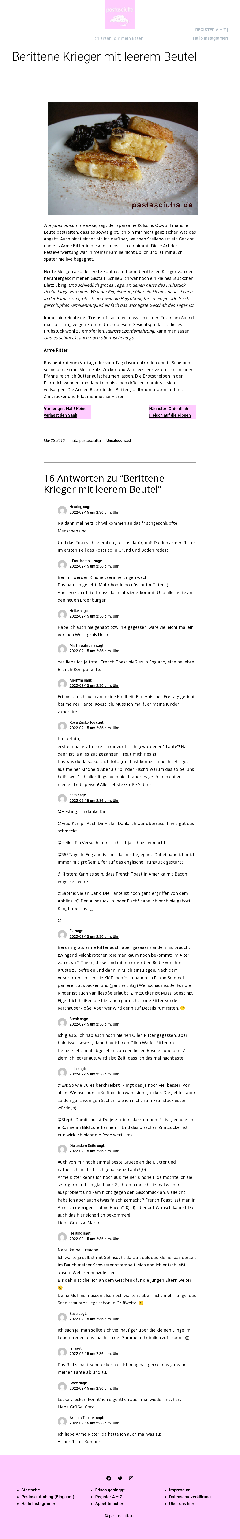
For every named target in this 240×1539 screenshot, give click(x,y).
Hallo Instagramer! (38, 1503)
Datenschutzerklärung (190, 1496)
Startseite (30, 1489)
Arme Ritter (73, 245)
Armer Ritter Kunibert (80, 1441)
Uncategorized (118, 440)
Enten (167, 317)
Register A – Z (108, 1496)
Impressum (180, 1489)
